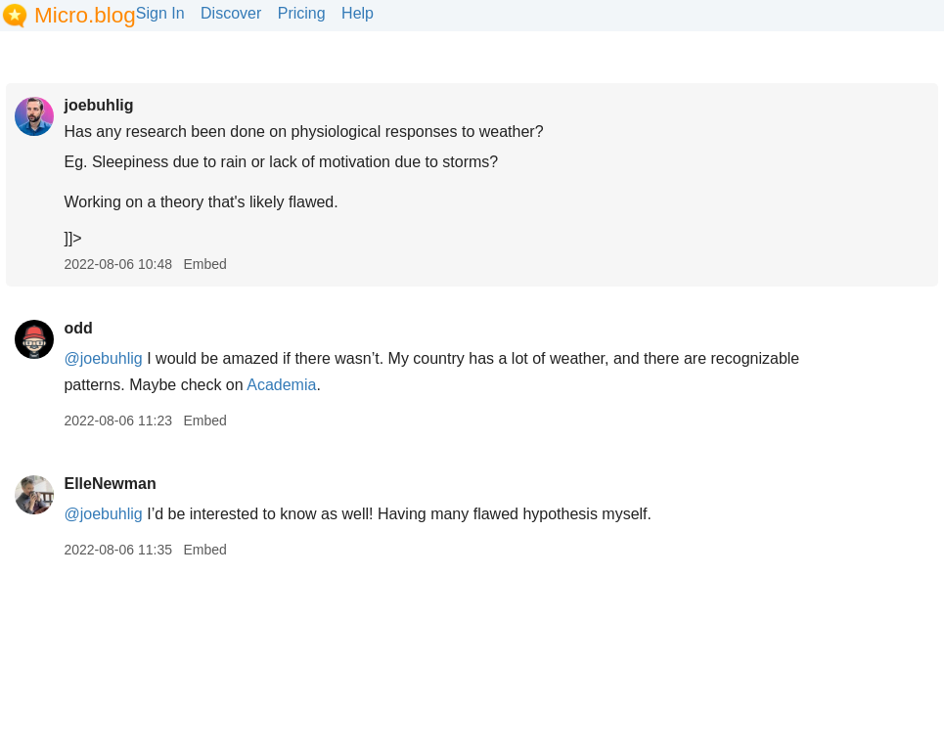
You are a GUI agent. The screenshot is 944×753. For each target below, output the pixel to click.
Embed (204, 264)
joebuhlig (98, 105)
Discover (231, 13)
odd (78, 328)
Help (357, 13)
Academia (281, 384)
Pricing (302, 13)
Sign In (160, 13)
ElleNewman (110, 483)
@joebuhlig (103, 358)
